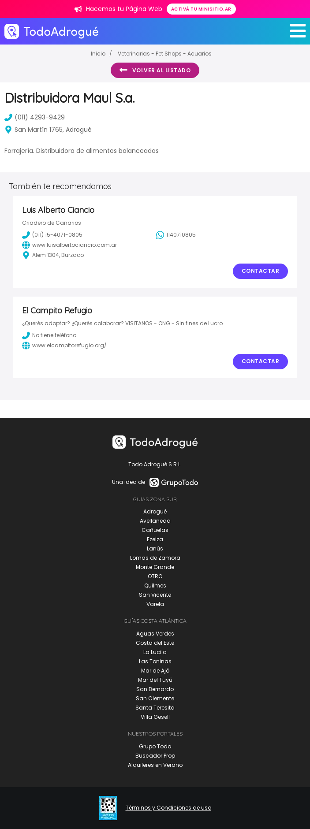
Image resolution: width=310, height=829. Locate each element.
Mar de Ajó (155, 670)
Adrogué (155, 511)
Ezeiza (155, 539)
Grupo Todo (155, 746)
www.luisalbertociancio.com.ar (69, 245)
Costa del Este (155, 643)
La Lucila (155, 652)
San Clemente (155, 698)
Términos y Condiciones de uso (168, 807)
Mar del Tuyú (155, 680)
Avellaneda (155, 520)
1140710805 (176, 235)
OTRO (155, 576)
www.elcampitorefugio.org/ (64, 345)
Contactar (261, 271)
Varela (155, 604)
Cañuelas (155, 530)
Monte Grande (155, 567)
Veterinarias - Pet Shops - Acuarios (165, 53)
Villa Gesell (155, 717)
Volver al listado (155, 70)
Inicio (98, 53)
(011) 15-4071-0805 (52, 235)
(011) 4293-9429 (34, 117)
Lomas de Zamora (155, 557)
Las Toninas (155, 661)
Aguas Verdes (155, 633)
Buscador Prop (155, 755)
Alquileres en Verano (155, 765)
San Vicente (155, 595)
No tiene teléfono (49, 335)
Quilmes (155, 585)
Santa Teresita (155, 707)
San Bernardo (155, 689)
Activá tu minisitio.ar (201, 9)
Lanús (155, 548)
